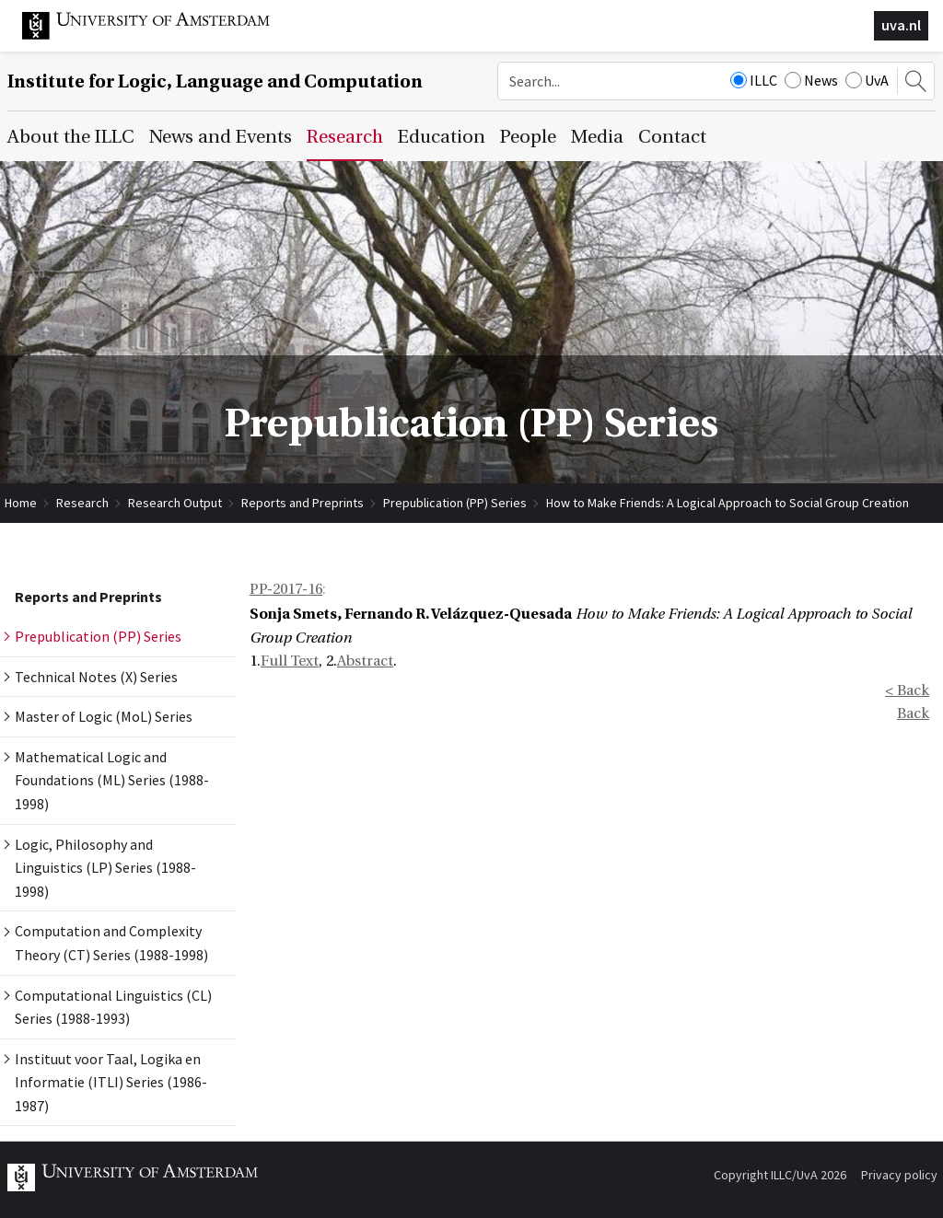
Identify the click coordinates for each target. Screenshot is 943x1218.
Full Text (290, 661)
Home (21, 502)
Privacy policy (899, 1174)
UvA (867, 80)
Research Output (175, 502)
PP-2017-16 (286, 589)
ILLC (753, 80)
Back (913, 713)
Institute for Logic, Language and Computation (215, 81)
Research (82, 502)
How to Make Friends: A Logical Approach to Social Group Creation (727, 502)
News (811, 80)
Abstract (365, 661)
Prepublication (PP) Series (455, 502)
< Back (907, 690)
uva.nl (901, 25)
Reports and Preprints (302, 502)
